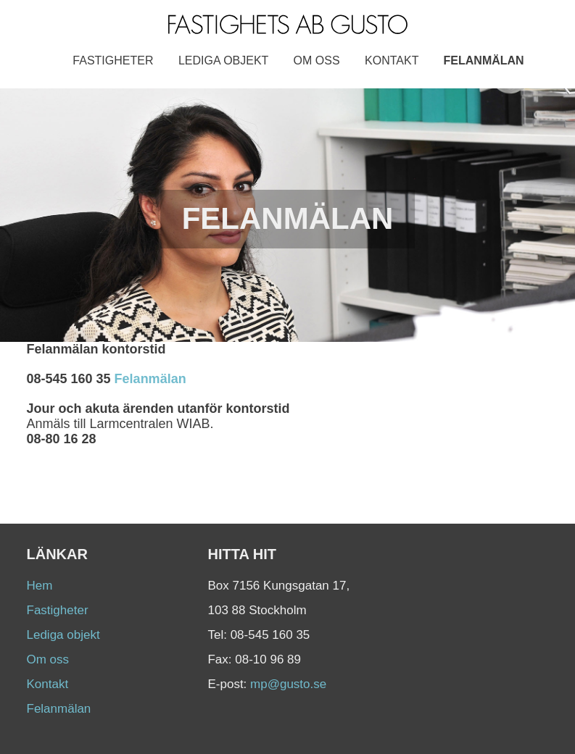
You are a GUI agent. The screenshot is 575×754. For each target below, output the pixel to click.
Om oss (317, 60)
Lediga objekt (223, 60)
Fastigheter (113, 60)
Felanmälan (484, 60)
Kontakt (391, 60)
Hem (40, 585)
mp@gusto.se (288, 684)
